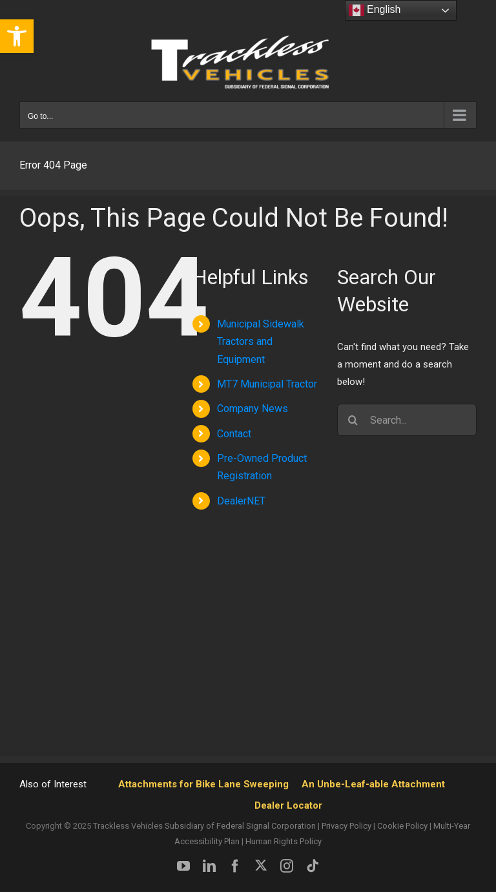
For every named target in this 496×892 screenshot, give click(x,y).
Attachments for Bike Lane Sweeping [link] (203, 784)
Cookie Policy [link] (402, 826)
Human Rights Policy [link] (283, 841)
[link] (17, 36)
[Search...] (407, 420)
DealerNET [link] (241, 501)
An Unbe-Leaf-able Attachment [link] (373, 784)
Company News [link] (252, 408)
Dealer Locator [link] (288, 805)
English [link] (375, 10)
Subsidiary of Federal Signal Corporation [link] (240, 826)
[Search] (353, 420)
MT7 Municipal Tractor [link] (267, 384)
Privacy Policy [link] (346, 826)
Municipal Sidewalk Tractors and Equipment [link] (260, 341)
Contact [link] (234, 434)
